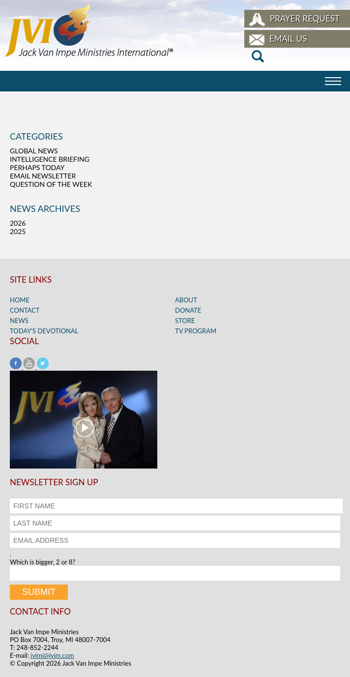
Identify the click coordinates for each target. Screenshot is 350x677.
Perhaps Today (37, 167)
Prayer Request (305, 18)
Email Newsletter (43, 176)
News (19, 320)
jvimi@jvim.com (52, 655)
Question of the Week (51, 184)
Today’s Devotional (44, 331)
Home (19, 300)
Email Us (288, 38)
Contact (25, 310)
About (186, 300)
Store (185, 320)
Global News (34, 151)
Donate (188, 310)
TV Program (195, 331)
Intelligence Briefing (49, 159)
